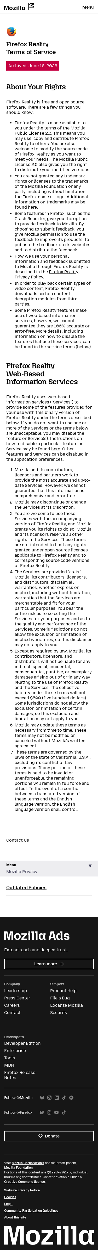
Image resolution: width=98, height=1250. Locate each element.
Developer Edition (22, 1043)
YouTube (56, 1112)
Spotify (71, 1097)
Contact (12, 1012)
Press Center (17, 998)
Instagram (49, 1097)
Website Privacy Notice (22, 1190)
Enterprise (15, 1050)
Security (58, 1012)
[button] (49, 868)
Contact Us (17, 840)
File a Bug (60, 998)
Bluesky (42, 1097)
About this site (15, 1217)
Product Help (63, 990)
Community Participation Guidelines (31, 1210)
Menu (88, 7)
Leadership (15, 990)
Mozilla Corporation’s (28, 1163)
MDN (9, 1065)
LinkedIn (57, 1097)
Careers (12, 1005)
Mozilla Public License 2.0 (50, 131)
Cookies (10, 1197)
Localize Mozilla (66, 1005)
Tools (9, 1057)
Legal (8, 1204)
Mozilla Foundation (18, 1168)
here (32, 207)
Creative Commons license (24, 1182)
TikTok (64, 1097)
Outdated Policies (26, 888)
